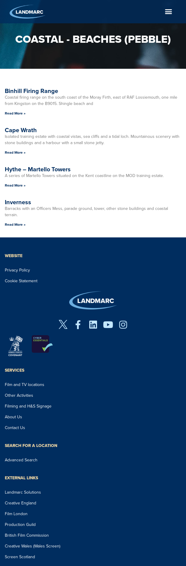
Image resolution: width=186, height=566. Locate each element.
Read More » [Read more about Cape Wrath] (15, 152)
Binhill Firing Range (31, 90)
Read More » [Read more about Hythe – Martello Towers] (15, 185)
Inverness (18, 202)
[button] (168, 11)
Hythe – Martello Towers (38, 169)
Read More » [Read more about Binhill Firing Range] (15, 113)
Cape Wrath (21, 130)
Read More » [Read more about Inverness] (15, 224)
